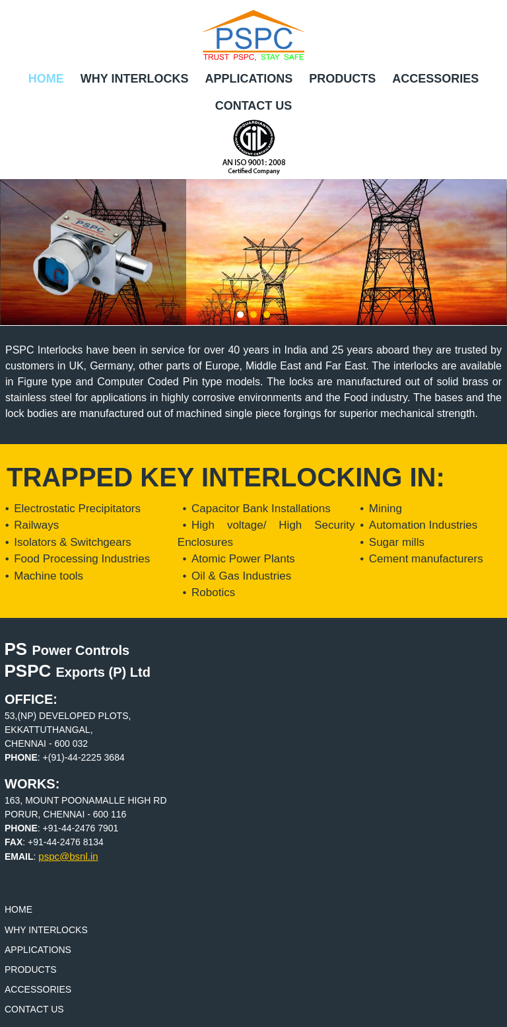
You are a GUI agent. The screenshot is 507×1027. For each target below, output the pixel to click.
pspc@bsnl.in (68, 856)
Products (342, 78)
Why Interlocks (135, 78)
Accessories (435, 78)
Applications (248, 78)
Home (46, 78)
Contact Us (253, 105)
